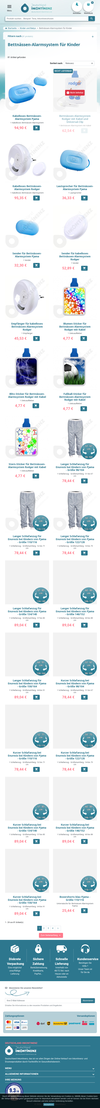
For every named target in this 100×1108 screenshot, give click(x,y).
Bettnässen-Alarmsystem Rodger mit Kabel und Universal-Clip (74, 119)
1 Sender (27, 260)
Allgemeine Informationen (21, 1074)
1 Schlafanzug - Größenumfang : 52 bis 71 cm (27, 547)
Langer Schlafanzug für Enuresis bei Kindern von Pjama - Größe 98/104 (75, 467)
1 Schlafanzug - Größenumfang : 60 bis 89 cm (75, 619)
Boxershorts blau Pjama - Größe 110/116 (75, 898)
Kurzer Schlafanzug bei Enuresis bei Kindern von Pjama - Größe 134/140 (27, 827)
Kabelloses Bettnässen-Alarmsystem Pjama (27, 117)
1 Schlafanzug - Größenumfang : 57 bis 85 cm (27, 619)
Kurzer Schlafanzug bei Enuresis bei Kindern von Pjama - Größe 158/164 (27, 900)
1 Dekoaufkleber (75, 333)
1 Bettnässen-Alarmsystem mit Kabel (75, 125)
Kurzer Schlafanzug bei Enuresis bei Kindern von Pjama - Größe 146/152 (75, 827)
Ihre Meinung (13, 1079)
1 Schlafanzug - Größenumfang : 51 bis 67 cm (75, 474)
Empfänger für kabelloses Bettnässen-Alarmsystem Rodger (27, 326)
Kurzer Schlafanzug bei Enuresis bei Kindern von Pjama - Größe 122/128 (75, 755)
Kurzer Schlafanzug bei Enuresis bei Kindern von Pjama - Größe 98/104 (75, 683)
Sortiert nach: (56, 63)
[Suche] (50, 18)
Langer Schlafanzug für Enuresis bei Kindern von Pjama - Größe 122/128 (75, 539)
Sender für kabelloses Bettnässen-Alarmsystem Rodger (74, 256)
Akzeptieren (49, 1104)
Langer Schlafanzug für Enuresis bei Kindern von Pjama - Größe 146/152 (75, 611)
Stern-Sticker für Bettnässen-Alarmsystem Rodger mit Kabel (27, 465)
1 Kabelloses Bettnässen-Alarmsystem (27, 122)
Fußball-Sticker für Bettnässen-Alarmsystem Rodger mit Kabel (74, 397)
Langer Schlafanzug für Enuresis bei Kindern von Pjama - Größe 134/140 (27, 611)
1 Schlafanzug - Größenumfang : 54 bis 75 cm (75, 547)
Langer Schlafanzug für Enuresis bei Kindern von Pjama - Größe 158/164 (27, 683)
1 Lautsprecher (75, 193)
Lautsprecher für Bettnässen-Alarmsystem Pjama (75, 187)
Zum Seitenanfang (51, 935)
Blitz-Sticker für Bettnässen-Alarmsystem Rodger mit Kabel (27, 395)
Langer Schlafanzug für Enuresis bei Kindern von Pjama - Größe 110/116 (27, 539)
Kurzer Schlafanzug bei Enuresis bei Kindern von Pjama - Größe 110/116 (27, 755)
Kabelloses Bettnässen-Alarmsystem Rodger (27, 187)
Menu (8, 1068)
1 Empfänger (27, 333)
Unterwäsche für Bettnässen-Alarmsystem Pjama (75, 904)
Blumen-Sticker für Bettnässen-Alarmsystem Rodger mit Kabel (74, 326)
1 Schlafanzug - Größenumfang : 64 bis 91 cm (27, 691)
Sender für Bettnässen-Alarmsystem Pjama (27, 255)
